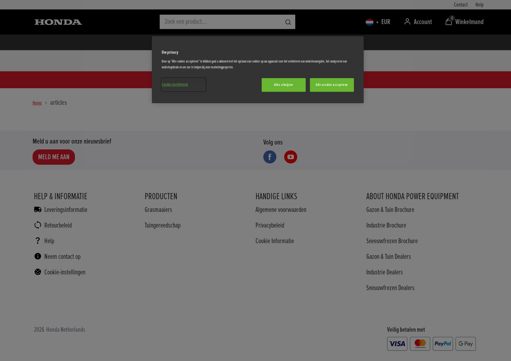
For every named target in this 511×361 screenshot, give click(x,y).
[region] (258, 69)
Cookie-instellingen (175, 84)
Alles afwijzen (283, 85)
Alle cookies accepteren (332, 85)
